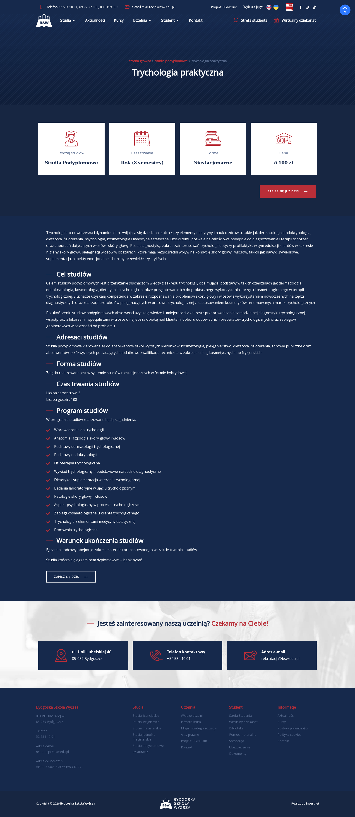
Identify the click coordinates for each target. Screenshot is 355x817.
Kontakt (195, 21)
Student (170, 21)
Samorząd (236, 741)
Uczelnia (142, 21)
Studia (68, 21)
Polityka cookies (289, 734)
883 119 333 (109, 7)
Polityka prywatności (293, 728)
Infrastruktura (191, 722)
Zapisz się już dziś (282, 191)
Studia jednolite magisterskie (144, 736)
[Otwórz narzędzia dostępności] (345, 10)
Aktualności (95, 21)
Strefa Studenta (240, 715)
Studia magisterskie (147, 728)
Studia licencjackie (146, 715)
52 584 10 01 (67, 7)
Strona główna (140, 61)
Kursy (119, 21)
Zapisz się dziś (67, 577)
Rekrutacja (140, 752)
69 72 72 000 (88, 7)
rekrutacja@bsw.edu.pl (158, 7)
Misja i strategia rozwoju (199, 728)
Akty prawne (190, 734)
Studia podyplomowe (171, 61)
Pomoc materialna (242, 734)
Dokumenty (237, 753)
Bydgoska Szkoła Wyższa (77, 803)
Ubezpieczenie (239, 747)
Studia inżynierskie (146, 722)
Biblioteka (236, 728)
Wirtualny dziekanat (243, 722)
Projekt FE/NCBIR (194, 741)
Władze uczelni (192, 715)
